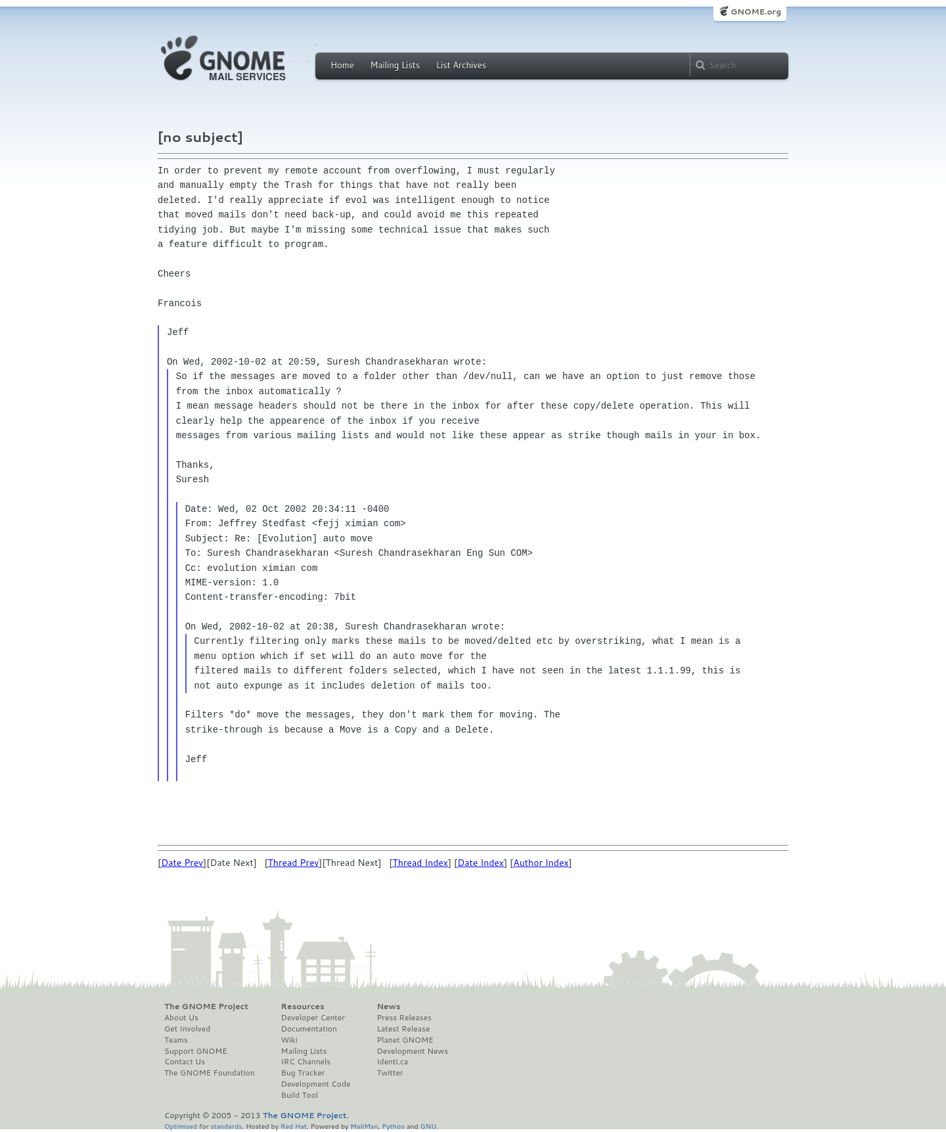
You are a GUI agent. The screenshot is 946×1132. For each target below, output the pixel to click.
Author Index (540, 862)
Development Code (316, 1084)
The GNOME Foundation (209, 1073)
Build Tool (299, 1095)
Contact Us (184, 1061)
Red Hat (294, 1126)
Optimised (180, 1126)
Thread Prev (293, 862)
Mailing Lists (395, 65)
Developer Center (313, 1017)
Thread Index (420, 862)
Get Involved (187, 1029)
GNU (428, 1126)
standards (226, 1126)
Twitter (389, 1073)
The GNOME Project (206, 1006)
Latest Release (403, 1029)
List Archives (461, 65)
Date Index (480, 862)
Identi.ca (392, 1061)
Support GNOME (195, 1051)
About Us (181, 1017)
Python (393, 1126)
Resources (303, 1006)
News (388, 1006)
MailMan (364, 1126)
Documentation (309, 1029)
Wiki (289, 1040)
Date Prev (182, 862)
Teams (176, 1040)
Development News (412, 1051)
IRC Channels (306, 1061)
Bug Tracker (303, 1073)
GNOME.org (756, 11)
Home (342, 65)
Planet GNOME (404, 1040)
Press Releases (403, 1017)
